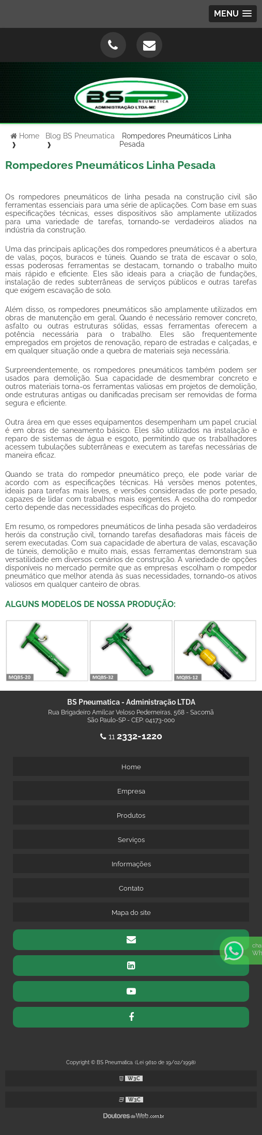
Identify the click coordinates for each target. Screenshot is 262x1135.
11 (131, 736)
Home (131, 767)
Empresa (131, 791)
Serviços (131, 840)
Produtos (131, 815)
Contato (131, 888)
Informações (131, 864)
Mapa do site (131, 912)
